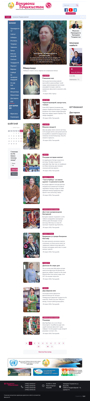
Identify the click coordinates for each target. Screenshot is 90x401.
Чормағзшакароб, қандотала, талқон (54, 103)
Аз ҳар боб (12, 84)
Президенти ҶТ (14, 30)
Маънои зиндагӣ (49, 127)
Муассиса (14, 114)
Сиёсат (13, 34)
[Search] (69, 5)
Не (13, 165)
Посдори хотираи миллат (52, 157)
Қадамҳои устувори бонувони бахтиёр (54, 237)
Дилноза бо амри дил (51, 266)
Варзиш (13, 69)
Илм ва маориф (13, 55)
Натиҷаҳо (15, 174)
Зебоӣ (12, 88)
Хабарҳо (13, 37)
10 (18, 136)
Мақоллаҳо (14, 95)
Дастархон (14, 98)
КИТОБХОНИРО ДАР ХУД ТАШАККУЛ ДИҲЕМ (27, 17)
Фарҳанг (13, 66)
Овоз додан (15, 169)
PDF (11, 101)
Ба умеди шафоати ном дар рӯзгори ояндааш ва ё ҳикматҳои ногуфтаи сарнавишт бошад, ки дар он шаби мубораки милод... (45, 60)
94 (47, 346)
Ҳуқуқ (12, 50)
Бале (13, 163)
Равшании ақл (48, 78)
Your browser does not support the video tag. (75, 92)
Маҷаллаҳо (14, 92)
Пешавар (46, 320)
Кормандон (14, 117)
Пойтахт (13, 59)
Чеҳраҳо (13, 44)
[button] (26, 42)
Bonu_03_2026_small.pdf (78, 70)
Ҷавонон (13, 47)
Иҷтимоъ (13, 41)
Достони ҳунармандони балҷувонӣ (52, 213)
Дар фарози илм (49, 291)
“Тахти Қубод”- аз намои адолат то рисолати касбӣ (53, 181)
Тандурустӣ (14, 63)
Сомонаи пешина (70, 13)
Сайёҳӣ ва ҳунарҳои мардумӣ (13, 76)
